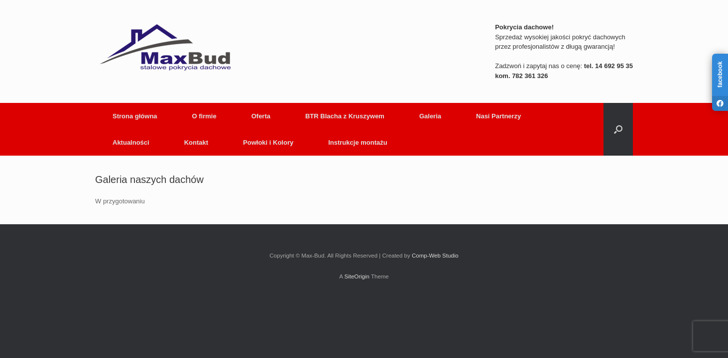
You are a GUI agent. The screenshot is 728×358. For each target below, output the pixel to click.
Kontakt (196, 142)
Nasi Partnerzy (498, 116)
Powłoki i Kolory (268, 142)
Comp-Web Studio (435, 256)
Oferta (260, 116)
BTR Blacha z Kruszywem (344, 116)
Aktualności (131, 142)
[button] (618, 129)
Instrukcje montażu (357, 142)
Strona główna (135, 116)
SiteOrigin (356, 276)
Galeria (430, 116)
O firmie (204, 116)
